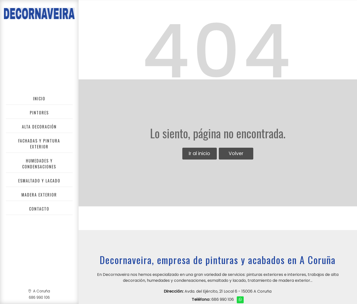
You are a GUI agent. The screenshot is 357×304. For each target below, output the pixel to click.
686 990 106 (222, 299)
